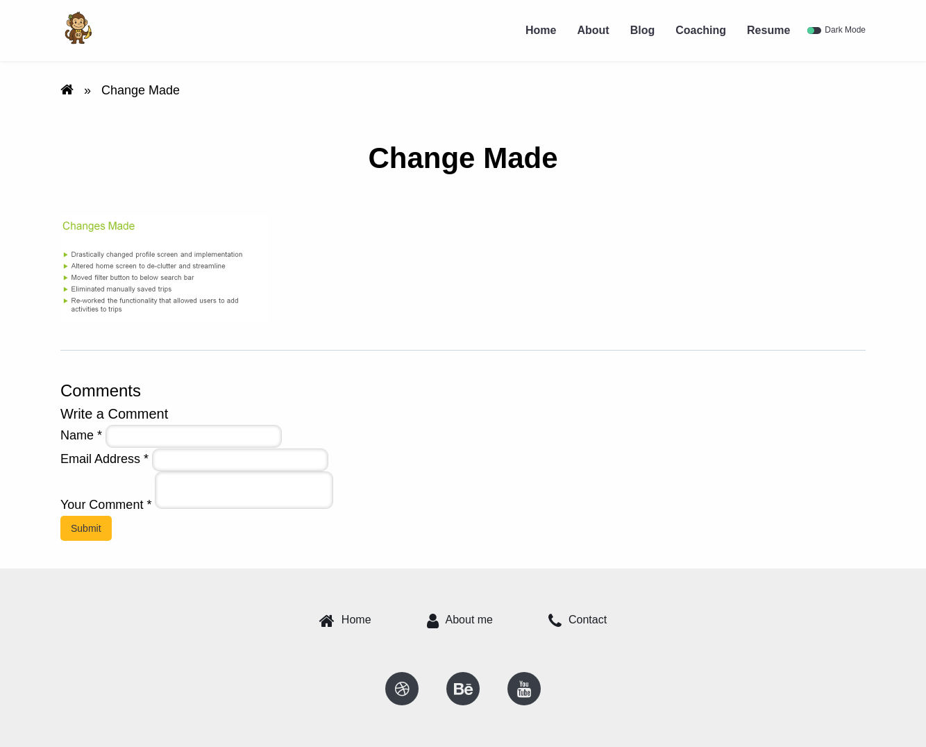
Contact (577, 620)
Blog (642, 30)
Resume (768, 30)
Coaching (700, 30)
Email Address (104, 459)
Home (540, 30)
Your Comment (105, 505)
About (593, 30)
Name (81, 435)
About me (460, 620)
